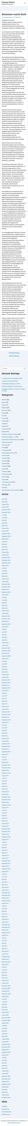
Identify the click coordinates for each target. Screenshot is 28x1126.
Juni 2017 (4, 759)
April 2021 (4, 637)
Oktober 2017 (5, 749)
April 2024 (4, 547)
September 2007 (6, 1052)
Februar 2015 (5, 823)
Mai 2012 (4, 911)
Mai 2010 (4, 972)
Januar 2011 (5, 954)
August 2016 (5, 775)
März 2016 (5, 789)
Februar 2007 (5, 1071)
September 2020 (6, 656)
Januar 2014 (5, 858)
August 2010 (5, 964)
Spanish (4, 469)
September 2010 (6, 962)
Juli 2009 (4, 999)
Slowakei (4, 463)
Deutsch (4, 410)
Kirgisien (4, 431)
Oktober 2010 (5, 959)
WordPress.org (6, 1114)
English (4, 413)
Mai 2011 (4, 943)
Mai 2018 (4, 730)
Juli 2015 (4, 810)
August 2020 (5, 658)
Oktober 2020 (5, 653)
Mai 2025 (4, 520)
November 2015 (6, 799)
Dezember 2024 (6, 533)
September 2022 (6, 592)
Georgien (4, 421)
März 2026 (5, 501)
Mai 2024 (4, 544)
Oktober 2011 (5, 930)
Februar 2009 (5, 1012)
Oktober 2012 (5, 898)
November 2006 (6, 1079)
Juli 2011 (4, 938)
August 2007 (5, 1055)
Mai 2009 (4, 1004)
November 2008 (6, 1020)
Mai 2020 (4, 666)
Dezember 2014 (6, 829)
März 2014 (5, 853)
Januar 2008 (5, 1041)
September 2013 (6, 869)
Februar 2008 (5, 1039)
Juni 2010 (4, 970)
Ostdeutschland (6, 442)
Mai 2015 (4, 815)
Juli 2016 (4, 778)
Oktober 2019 (5, 685)
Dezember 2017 (6, 744)
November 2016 (6, 767)
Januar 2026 (5, 507)
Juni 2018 (4, 728)
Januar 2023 (5, 581)
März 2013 (5, 884)
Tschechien (5, 471)
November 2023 (6, 560)
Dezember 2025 (6, 509)
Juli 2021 (4, 629)
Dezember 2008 (6, 1017)
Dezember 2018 (6, 712)
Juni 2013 (4, 877)
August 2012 (5, 903)
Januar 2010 (5, 983)
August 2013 (5, 871)
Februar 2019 (5, 706)
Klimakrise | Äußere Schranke (9, 434)
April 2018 (4, 733)
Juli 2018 (4, 725)
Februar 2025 (5, 528)
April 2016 (4, 786)
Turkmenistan (5, 474)
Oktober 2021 (5, 621)
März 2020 (5, 672)
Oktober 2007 (5, 1049)
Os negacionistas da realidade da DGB (12, 378)
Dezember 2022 (6, 584)
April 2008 (4, 1033)
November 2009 (6, 988)
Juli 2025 (4, 515)
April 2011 (4, 946)
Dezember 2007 (6, 1044)
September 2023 (6, 563)
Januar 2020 (5, 677)
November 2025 (6, 512)
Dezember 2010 (6, 956)
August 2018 (5, 722)
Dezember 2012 (6, 892)
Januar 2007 (5, 1073)
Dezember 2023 (6, 557)
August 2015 (5, 807)
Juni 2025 (4, 517)
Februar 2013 (5, 887)
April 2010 (4, 975)
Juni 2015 (4, 813)
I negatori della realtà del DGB (10, 381)
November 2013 (6, 863)
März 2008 (5, 1036)
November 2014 (6, 831)
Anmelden (4, 1106)
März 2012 (5, 916)
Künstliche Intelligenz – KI (9, 437)
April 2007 (4, 1065)
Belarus (4, 402)
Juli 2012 (4, 906)
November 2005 (6, 1097)
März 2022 (5, 608)
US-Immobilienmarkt (7, 482)
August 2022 (5, 595)
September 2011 (6, 932)
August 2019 (5, 690)
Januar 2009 (5, 1015)
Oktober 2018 (5, 717)
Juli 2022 (4, 597)
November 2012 (6, 895)
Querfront (4, 455)
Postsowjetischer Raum (8, 453)
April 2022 (4, 605)
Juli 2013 (4, 874)
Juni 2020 (4, 664)
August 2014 (5, 839)
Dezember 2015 (6, 797)
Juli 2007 (4, 1057)
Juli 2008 (4, 1025)
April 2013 (4, 882)
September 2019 (6, 688)
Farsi (3, 415)
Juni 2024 (4, 541)
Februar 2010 (5, 980)
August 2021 (5, 626)
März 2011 (5, 948)
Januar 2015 (5, 826)
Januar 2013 (5, 890)
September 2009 (6, 994)
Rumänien (4, 458)
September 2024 (6, 536)
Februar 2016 (5, 791)
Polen (3, 447)
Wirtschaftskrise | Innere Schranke (11, 490)
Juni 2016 (4, 781)
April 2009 (4, 1007)
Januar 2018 (5, 741)
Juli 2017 (4, 757)
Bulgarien (4, 407)
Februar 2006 (5, 1095)
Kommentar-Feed (6, 1111)
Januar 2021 (5, 645)
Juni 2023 (4, 571)
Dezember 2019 (6, 680)
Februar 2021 (5, 642)
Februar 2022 (5, 611)
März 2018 (5, 736)
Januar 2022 (5, 613)
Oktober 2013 (5, 866)
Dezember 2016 (6, 765)
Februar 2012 (5, 919)
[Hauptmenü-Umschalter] (25, 3)
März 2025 (5, 525)
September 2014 (6, 837)
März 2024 (5, 549)
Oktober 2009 (5, 991)
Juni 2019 (4, 696)
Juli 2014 (4, 842)
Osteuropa (4, 445)
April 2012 (4, 914)
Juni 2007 (4, 1060)
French (3, 418)
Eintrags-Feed (5, 1109)
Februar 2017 (5, 762)
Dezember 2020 (6, 648)
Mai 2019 (4, 698)
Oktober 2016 (5, 770)
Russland (4, 461)
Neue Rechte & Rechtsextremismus (11, 439)
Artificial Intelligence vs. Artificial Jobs (12, 386)
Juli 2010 (4, 967)
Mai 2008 (4, 1031)
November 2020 (6, 650)
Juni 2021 (4, 632)
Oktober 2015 (5, 802)
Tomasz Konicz (8, 2)
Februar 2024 (5, 552)
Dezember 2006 (6, 1076)
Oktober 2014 (5, 834)
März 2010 (5, 978)
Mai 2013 (4, 879)
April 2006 (4, 1089)
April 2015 (4, 818)
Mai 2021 (4, 634)
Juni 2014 (4, 845)
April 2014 (4, 850)
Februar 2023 (5, 579)
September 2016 (6, 773)
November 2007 (6, 1047)
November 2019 (6, 682)
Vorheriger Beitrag (14, 353)
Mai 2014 (4, 847)
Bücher (4, 405)
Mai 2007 (4, 1063)
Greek (3, 423)
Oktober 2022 (5, 589)
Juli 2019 (4, 693)
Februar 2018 (5, 738)
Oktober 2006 (5, 1081)
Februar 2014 (5, 855)
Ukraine (4, 477)
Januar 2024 (5, 555)
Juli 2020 (4, 661)
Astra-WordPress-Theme (14, 1122)
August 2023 (5, 565)
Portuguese (5, 450)
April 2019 (4, 701)
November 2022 (6, 587)
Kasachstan (5, 429)
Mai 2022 (4, 603)
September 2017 (6, 751)
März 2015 (5, 821)
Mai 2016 (4, 783)
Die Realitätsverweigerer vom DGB (11, 383)
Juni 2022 (4, 600)
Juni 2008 (4, 1028)
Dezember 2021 (6, 616)
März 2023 (5, 576)
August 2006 (5, 1087)
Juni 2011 (4, 940)
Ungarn (4, 479)
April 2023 (4, 573)
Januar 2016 (5, 794)
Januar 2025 (5, 531)
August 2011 (5, 935)
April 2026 (4, 499)
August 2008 (5, 1023)
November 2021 (6, 618)
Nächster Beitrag (14, 356)
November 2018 (6, 714)
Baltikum (4, 399)
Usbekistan (5, 485)
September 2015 (6, 805)
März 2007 (5, 1068)
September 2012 (6, 900)
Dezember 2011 (6, 924)
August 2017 (5, 754)
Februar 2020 (5, 674)
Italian (3, 426)
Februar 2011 (5, 951)
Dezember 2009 (6, 986)
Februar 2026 (5, 504)
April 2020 (4, 669)
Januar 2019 (5, 709)
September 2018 (6, 720)
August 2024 (5, 539)
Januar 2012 (5, 922)
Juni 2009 (4, 1002)
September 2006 (6, 1084)
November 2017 (6, 746)
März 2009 (5, 1010)
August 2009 (5, 996)
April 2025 (4, 523)
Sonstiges (4, 466)
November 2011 (6, 927)
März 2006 (5, 1092)
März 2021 (5, 640)
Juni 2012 (4, 908)
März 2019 (5, 704)
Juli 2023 (4, 568)
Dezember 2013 (6, 861)
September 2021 (6, 624)
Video (3, 487)
